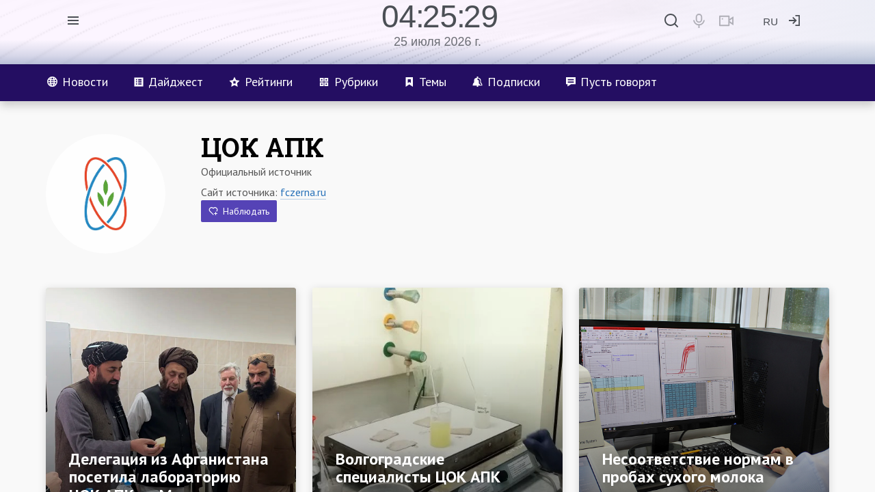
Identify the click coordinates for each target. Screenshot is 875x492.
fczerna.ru (303, 192)
